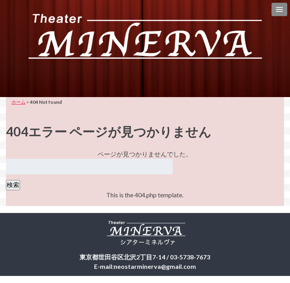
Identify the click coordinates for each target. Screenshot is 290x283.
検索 (13, 184)
